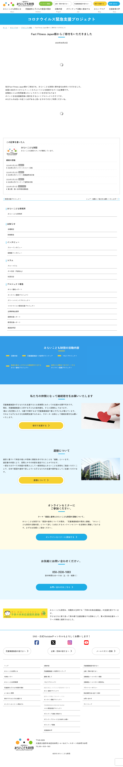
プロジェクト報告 (16, 287)
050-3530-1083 (61, 578)
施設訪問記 (12, 331)
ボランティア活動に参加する (78, 10)
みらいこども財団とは (12, 10)
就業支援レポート (15, 320)
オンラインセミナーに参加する (61, 543)
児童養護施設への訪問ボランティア (44, 359)
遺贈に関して (48, 686)
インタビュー (14, 244)
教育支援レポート (15, 325)
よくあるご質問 (9, 702)
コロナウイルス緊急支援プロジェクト (23, 309)
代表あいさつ (9, 686)
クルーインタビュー (16, 250)
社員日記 (11, 279)
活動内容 (58, 10)
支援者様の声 (114, 10)
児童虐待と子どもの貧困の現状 (38, 10)
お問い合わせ (113, 4)
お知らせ (21, 165)
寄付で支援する (99, 4)
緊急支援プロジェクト (13, 200)
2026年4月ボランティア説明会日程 (22, 183)
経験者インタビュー (16, 255)
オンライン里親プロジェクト (19, 298)
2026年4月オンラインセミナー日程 (22, 168)
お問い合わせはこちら (61, 594)
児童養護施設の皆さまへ (81, 4)
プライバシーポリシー (92, 697)
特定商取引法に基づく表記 (93, 702)
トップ (6, 674)
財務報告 (11, 237)
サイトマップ (88, 714)
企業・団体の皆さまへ (61, 4)
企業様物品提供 (14, 314)
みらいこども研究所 (17, 210)
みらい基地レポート (16, 292)
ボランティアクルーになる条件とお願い (58, 729)
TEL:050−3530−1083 (44, 756)
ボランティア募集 (50, 735)
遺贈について (41, 485)
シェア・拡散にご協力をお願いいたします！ (100, 200)
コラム (10, 263)
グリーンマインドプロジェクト (20, 303)
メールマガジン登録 (106, 659)
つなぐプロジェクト (78, 359)
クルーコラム (13, 268)
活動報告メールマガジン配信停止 (96, 691)
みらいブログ (99, 10)
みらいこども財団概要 (12, 691)
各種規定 (11, 231)
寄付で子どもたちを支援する (14, 708)
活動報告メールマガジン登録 (94, 686)
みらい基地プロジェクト (27, 370)
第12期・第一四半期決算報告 (19, 190)
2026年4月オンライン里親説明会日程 (23, 175)
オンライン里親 (45, 4)
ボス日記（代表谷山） (17, 274)
